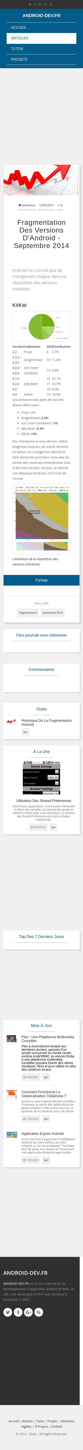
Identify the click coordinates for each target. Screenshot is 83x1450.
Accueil (18, 27)
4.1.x (15, 378)
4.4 (14, 394)
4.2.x (15, 384)
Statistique (27, 205)
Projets (19, 59)
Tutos (17, 49)
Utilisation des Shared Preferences (43, 801)
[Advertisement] (41, 116)
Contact (56, 1426)
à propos (41, 1426)
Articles (19, 38)
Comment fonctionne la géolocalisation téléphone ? (43, 1094)
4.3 (14, 389)
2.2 (14, 352)
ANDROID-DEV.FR (15, 1283)
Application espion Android (42, 1134)
